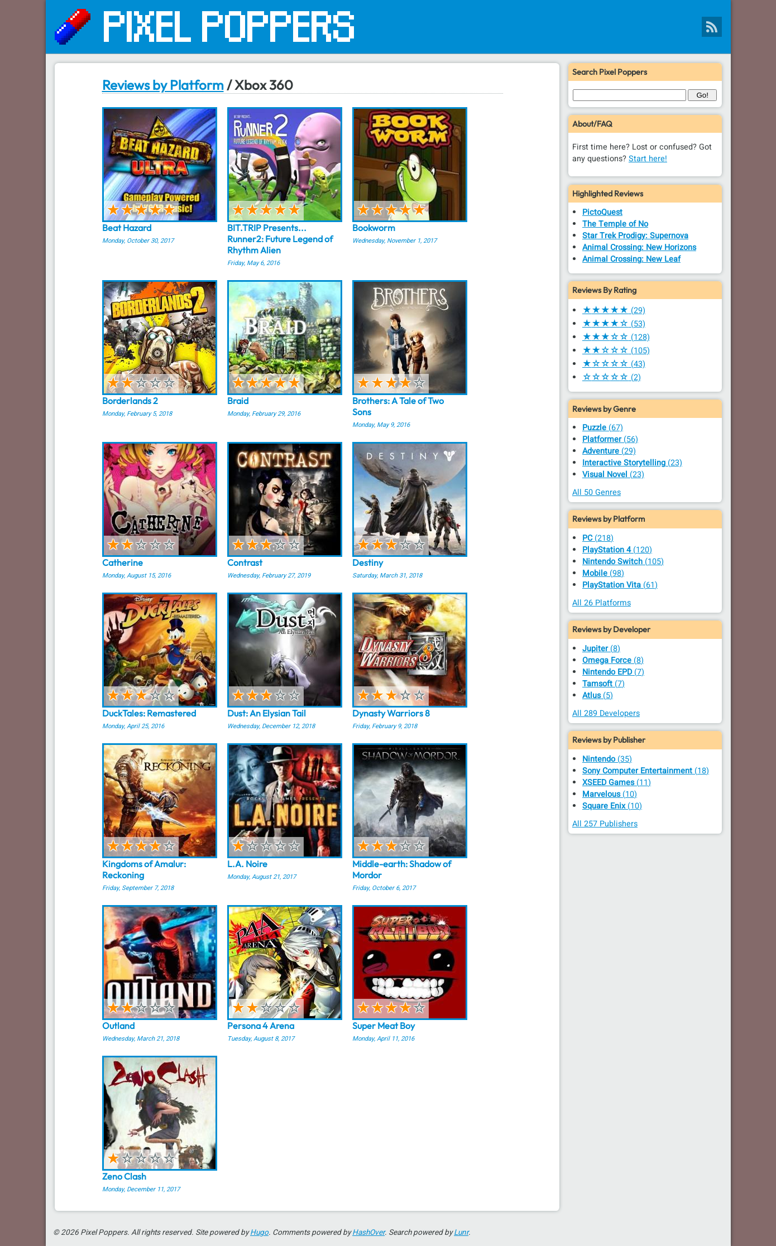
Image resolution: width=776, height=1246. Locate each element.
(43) (613, 364)
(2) (611, 377)
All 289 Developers (606, 713)
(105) (616, 351)
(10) (609, 794)
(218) (598, 538)
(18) (645, 771)
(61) (620, 585)
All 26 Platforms (601, 603)
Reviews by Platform (163, 84)
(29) (613, 310)
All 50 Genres (596, 492)
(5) (597, 695)
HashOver (368, 1232)
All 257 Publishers (605, 824)
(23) (632, 463)
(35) (607, 759)
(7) (613, 672)
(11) (616, 782)
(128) (616, 337)
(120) (617, 550)
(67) (602, 428)
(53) (613, 324)
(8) (601, 649)
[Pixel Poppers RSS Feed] (712, 27)
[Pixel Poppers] (388, 27)
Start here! (648, 159)
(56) (610, 439)
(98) (603, 573)
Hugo (259, 1232)
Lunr (461, 1232)
